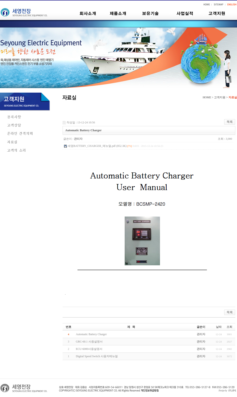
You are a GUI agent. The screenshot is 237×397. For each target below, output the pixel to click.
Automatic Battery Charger (91, 334)
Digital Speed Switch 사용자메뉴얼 (97, 356)
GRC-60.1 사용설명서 (89, 341)
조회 (229, 327)
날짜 (219, 327)
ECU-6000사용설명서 (89, 349)
